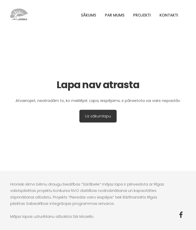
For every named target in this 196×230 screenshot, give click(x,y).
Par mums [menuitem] (115, 15)
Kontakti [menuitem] (169, 15)
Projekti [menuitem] (142, 15)
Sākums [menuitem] (88, 15)
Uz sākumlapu (98, 116)
